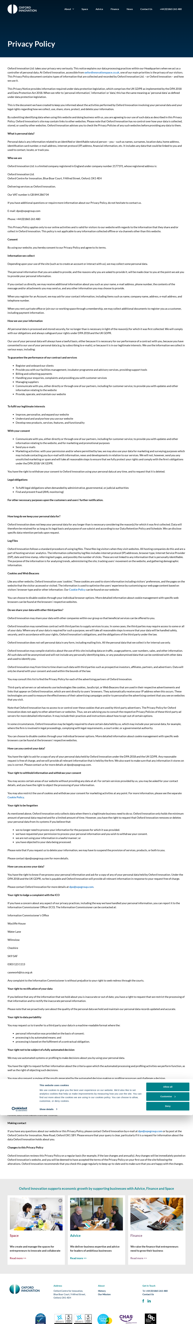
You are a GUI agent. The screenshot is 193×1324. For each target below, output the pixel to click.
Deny (168, 1315)
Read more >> (18, 1258)
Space (85, 9)
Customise (168, 1305)
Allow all (167, 1295)
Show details (47, 1318)
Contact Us (146, 9)
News (130, 9)
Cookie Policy (77, 589)
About (69, 9)
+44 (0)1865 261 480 (171, 9)
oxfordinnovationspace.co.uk (101, 72)
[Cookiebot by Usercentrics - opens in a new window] (19, 1318)
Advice (99, 9)
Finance (115, 9)
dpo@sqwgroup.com (81, 886)
